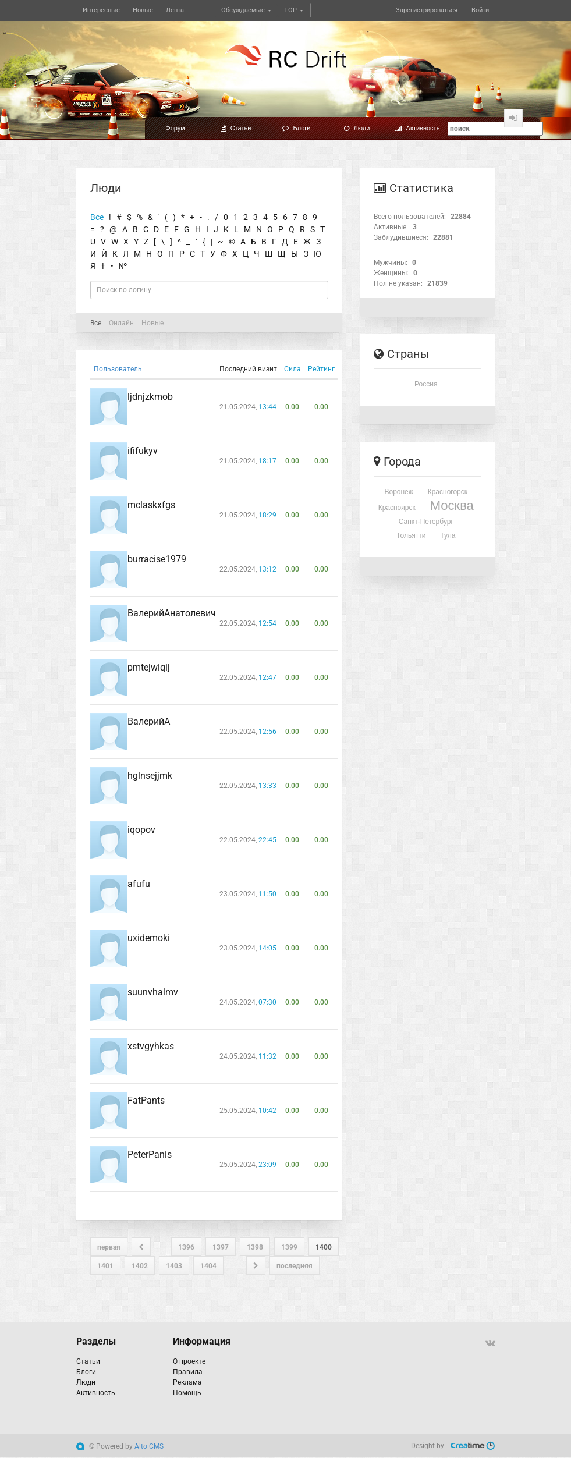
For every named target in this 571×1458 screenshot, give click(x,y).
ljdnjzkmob (150, 396)
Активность (417, 128)
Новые (143, 10)
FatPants (146, 1100)
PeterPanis (149, 1154)
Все (97, 217)
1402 (140, 1266)
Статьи (236, 128)
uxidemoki (148, 937)
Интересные (101, 10)
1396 (186, 1247)
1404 (208, 1266)
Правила (188, 1372)
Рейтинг (321, 369)
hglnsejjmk (149, 775)
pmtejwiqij (148, 667)
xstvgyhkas (150, 1046)
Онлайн (121, 323)
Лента (175, 10)
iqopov (141, 829)
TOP (293, 10)
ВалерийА (148, 721)
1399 (289, 1247)
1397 (220, 1247)
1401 (105, 1266)
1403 (174, 1266)
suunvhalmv (152, 992)
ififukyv (142, 450)
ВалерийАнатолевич (171, 613)
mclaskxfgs (151, 504)
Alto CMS (149, 1446)
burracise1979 (156, 559)
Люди (357, 128)
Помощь (187, 1393)
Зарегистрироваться (426, 10)
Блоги (296, 128)
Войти (480, 10)
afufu (138, 883)
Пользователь (118, 369)
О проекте (189, 1361)
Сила (292, 369)
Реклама (187, 1382)
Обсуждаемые (246, 10)
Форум (175, 128)
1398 (255, 1247)
